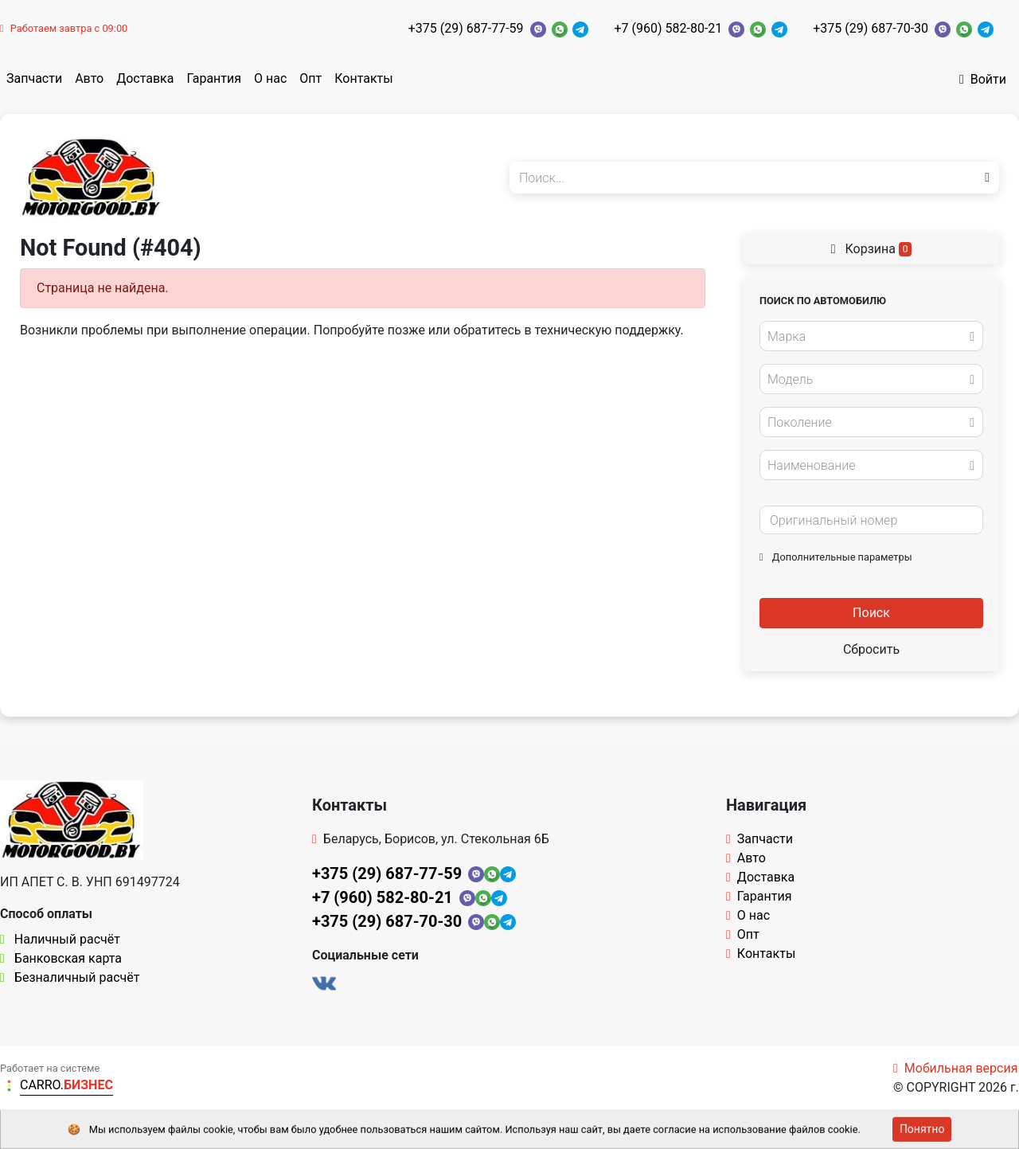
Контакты (363, 78)
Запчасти (34, 78)
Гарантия (213, 78)
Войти (982, 79)
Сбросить (871, 649)
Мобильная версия (955, 1068)
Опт (310, 78)
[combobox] (871, 336)
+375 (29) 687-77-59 (466, 28)
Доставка (145, 78)
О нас (270, 78)
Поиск (871, 612)
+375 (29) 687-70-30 (870, 28)
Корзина (871, 248)
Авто (89, 78)
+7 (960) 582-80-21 (668, 28)
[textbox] (867, 336)
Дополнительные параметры (835, 557)
